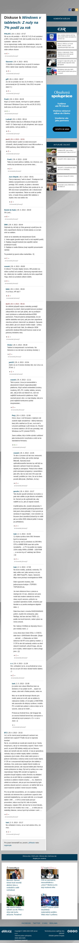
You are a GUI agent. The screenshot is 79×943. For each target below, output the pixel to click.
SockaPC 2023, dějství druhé (66, 159)
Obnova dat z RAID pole (30, 856)
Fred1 (6, 99)
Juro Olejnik (13, 177)
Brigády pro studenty (39, 858)
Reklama (53, 923)
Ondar (9, 345)
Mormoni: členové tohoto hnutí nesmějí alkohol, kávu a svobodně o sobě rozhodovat (14, 885)
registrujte (7, 845)
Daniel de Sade (10, 210)
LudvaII (9, 119)
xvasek (7, 266)
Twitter (36, 923)
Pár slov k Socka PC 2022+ (66, 176)
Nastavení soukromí (21, 940)
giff (7, 79)
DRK (6, 225)
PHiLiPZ (7, 34)
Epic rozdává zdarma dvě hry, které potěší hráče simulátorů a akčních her (67, 37)
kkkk (7, 289)
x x (11, 663)
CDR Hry (62, 29)
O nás (44, 923)
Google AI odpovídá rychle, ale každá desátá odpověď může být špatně (67, 62)
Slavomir (9, 62)
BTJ (5, 733)
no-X (7, 139)
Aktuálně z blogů (62, 145)
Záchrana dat (52, 856)
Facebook (26, 923)
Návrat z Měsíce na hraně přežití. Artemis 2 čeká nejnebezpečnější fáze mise (66, 45)
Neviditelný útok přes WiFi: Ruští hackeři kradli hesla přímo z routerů (67, 71)
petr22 (11, 362)
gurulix (16, 491)
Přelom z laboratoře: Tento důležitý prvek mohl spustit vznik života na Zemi (65, 54)
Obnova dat (43, 856)
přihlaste (32, 843)
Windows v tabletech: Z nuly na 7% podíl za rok (22, 22)
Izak (15, 534)
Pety (13, 415)
